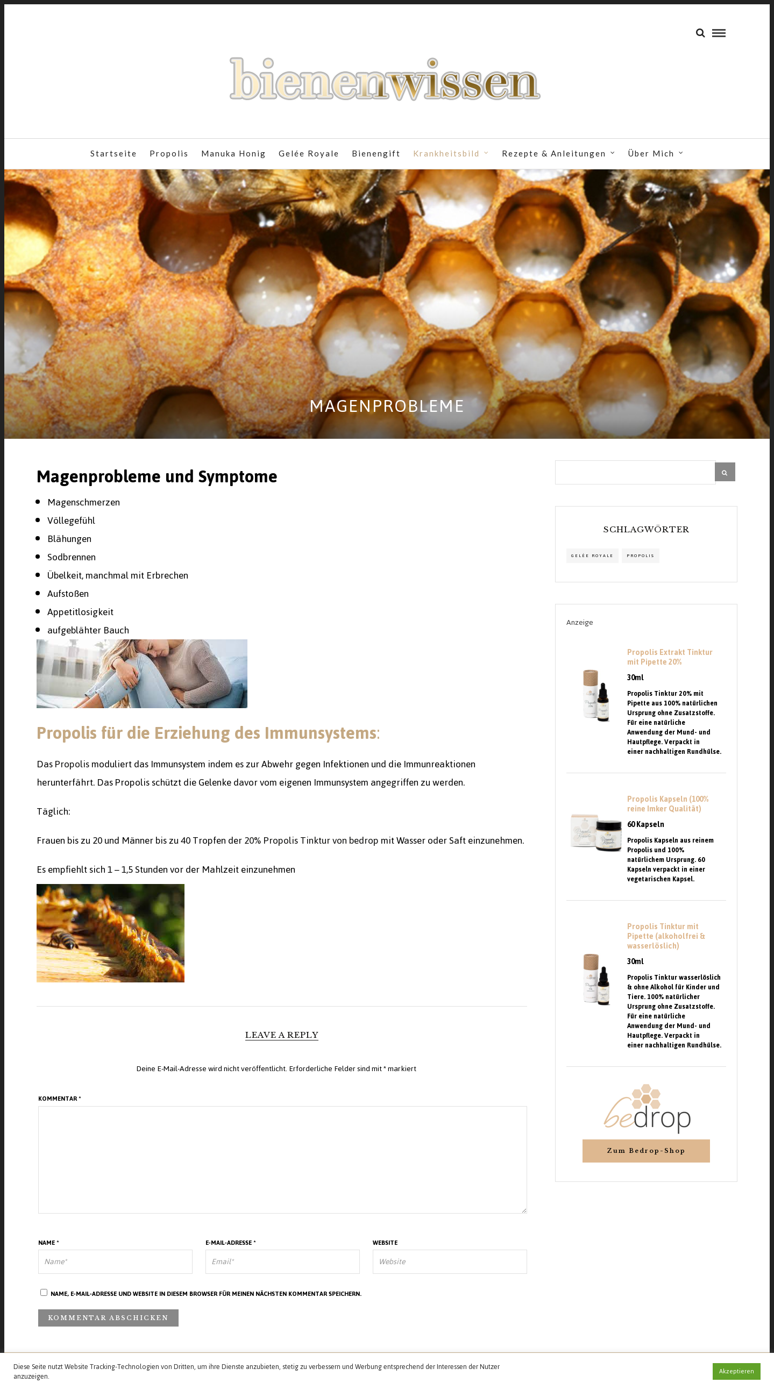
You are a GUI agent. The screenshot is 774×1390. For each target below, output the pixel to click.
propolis (641, 561)
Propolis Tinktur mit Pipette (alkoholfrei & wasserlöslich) (666, 942)
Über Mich (651, 154)
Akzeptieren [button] (736, 1371)
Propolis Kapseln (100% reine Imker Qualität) (667, 809)
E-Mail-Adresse (230, 1248)
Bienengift (376, 154)
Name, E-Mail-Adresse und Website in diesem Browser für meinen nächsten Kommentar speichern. (206, 1299)
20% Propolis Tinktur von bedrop (310, 846)
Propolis (169, 154)
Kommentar (59, 1104)
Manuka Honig (233, 154)
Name (48, 1248)
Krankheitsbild (446, 154)
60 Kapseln (645, 830)
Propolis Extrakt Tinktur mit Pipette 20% (670, 663)
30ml (635, 683)
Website (385, 1248)
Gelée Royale (309, 154)
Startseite (113, 154)
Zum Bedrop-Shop (646, 1156)
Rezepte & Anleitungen (554, 154)
